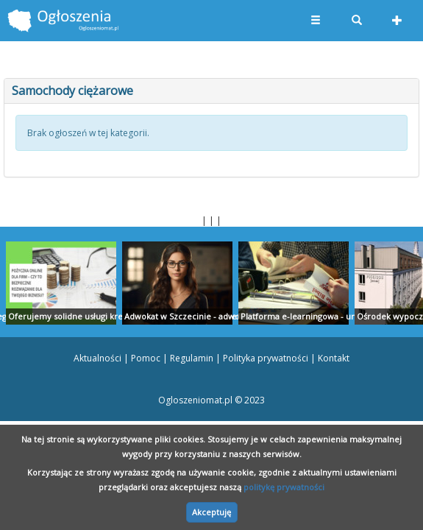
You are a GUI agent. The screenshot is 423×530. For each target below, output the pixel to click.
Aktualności (97, 358)
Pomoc (145, 358)
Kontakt (333, 358)
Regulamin (191, 358)
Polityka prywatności (265, 358)
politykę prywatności (284, 486)
